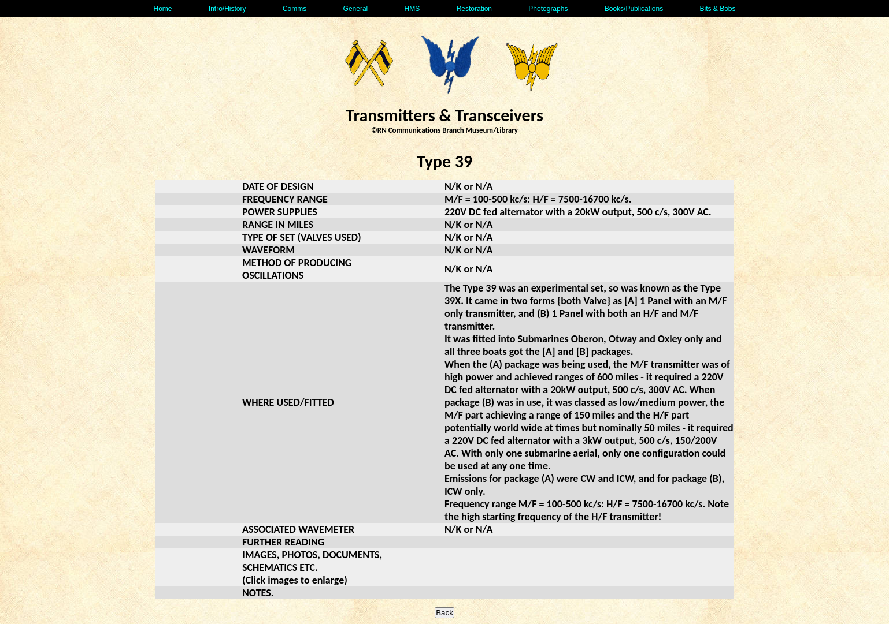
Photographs (548, 9)
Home (162, 9)
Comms (294, 9)
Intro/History (227, 9)
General (355, 9)
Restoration (474, 9)
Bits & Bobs (717, 9)
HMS (412, 9)
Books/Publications (634, 9)
